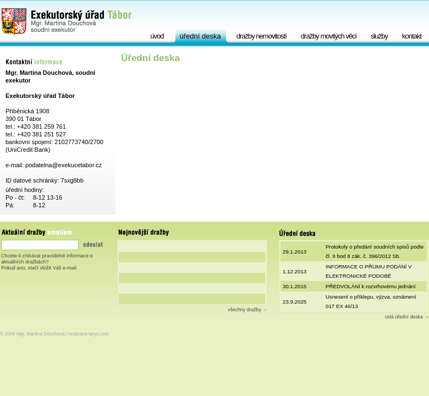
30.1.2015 (294, 286)
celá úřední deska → (407, 317)
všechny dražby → (247, 309)
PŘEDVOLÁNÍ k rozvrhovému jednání (371, 286)
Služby (379, 36)
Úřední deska (200, 36)
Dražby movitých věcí (328, 36)
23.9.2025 (294, 302)
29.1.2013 (294, 252)
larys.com (98, 334)
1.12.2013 (294, 271)
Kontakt (411, 36)
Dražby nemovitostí (262, 36)
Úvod (156, 36)
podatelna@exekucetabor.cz (63, 165)
